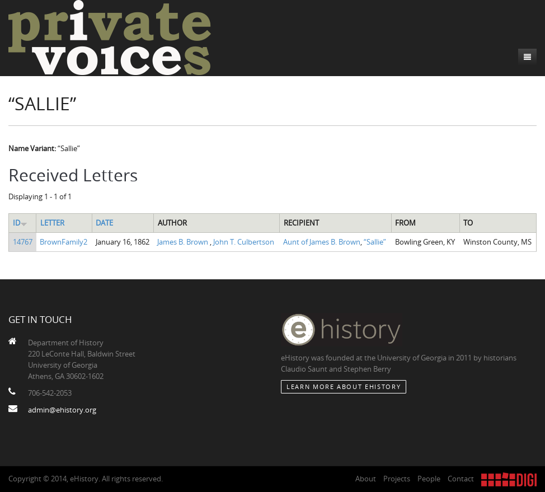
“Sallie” (375, 242)
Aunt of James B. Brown (321, 242)
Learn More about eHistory (343, 386)
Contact (461, 479)
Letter (52, 223)
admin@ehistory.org (62, 410)
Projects (396, 479)
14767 (22, 242)
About (365, 479)
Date (104, 223)
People (428, 479)
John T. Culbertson (243, 242)
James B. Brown (183, 242)
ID (20, 223)
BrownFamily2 (63, 242)
